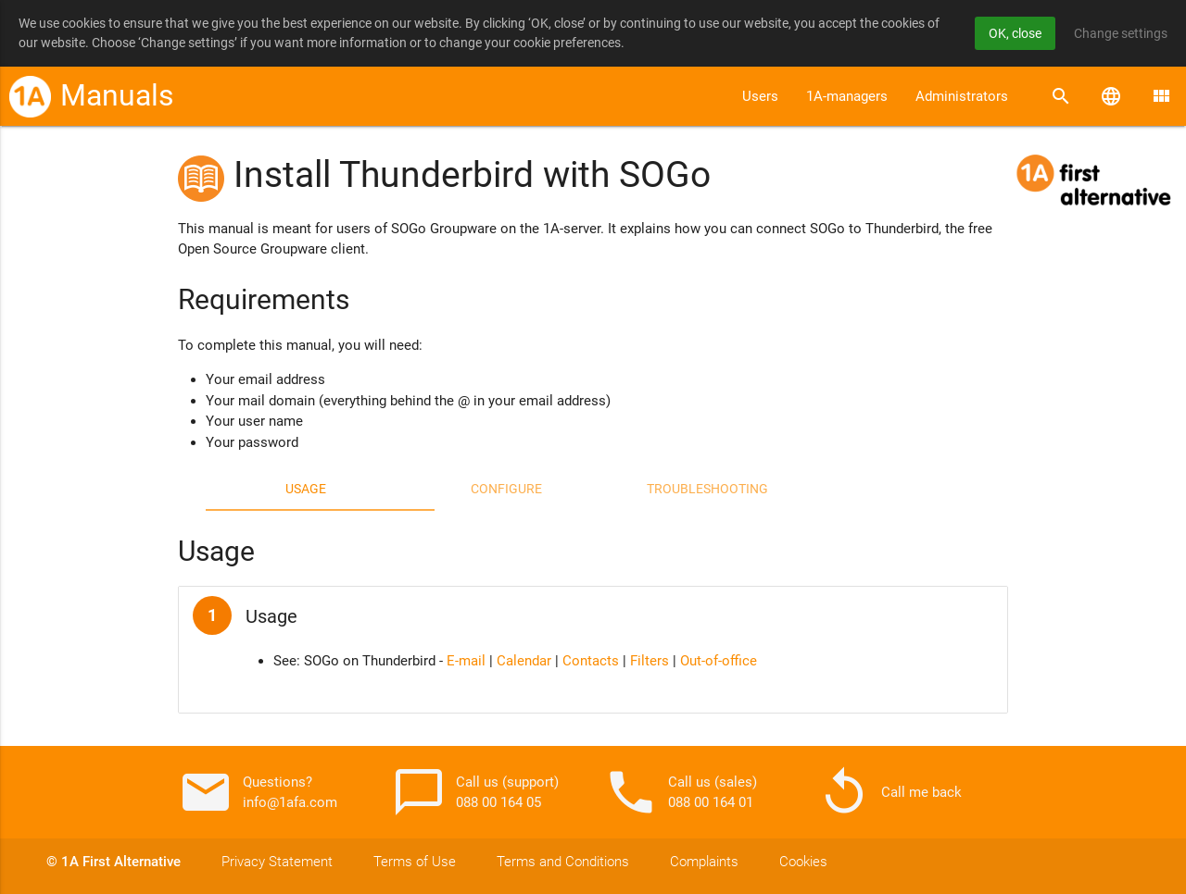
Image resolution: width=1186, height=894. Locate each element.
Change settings (1120, 33)
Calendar (524, 660)
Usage (305, 488)
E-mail (466, 660)
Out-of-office (718, 660)
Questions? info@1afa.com (257, 792)
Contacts (590, 660)
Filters (649, 660)
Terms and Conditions (563, 861)
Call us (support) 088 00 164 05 (475, 792)
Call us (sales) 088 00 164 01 (680, 792)
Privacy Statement (277, 861)
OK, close (1015, 33)
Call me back (889, 792)
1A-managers (847, 96)
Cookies (803, 861)
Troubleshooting (707, 488)
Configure (506, 488)
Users (760, 96)
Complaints (704, 861)
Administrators (961, 96)
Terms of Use (414, 861)
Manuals (117, 96)
